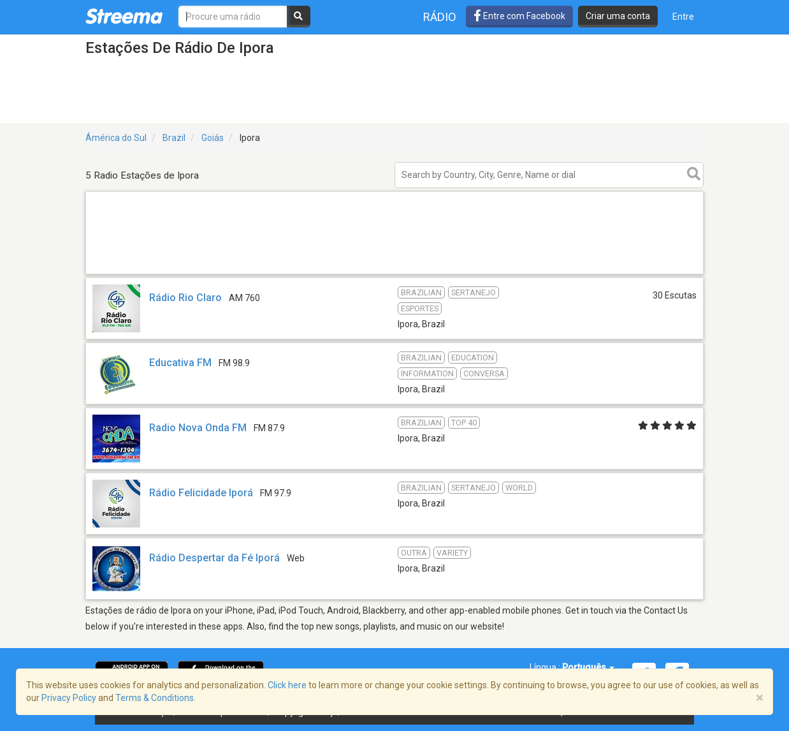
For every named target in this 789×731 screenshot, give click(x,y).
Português (588, 667)
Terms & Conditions (154, 698)
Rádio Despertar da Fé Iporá (214, 558)
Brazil (174, 138)
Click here (287, 685)
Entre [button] (683, 16)
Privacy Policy (68, 698)
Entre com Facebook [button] (519, 16)
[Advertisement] (394, 273)
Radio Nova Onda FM (198, 428)
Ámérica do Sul (116, 138)
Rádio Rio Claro (185, 298)
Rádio (439, 17)
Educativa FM (180, 363)
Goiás (212, 138)
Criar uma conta (618, 16)
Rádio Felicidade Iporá (201, 493)
